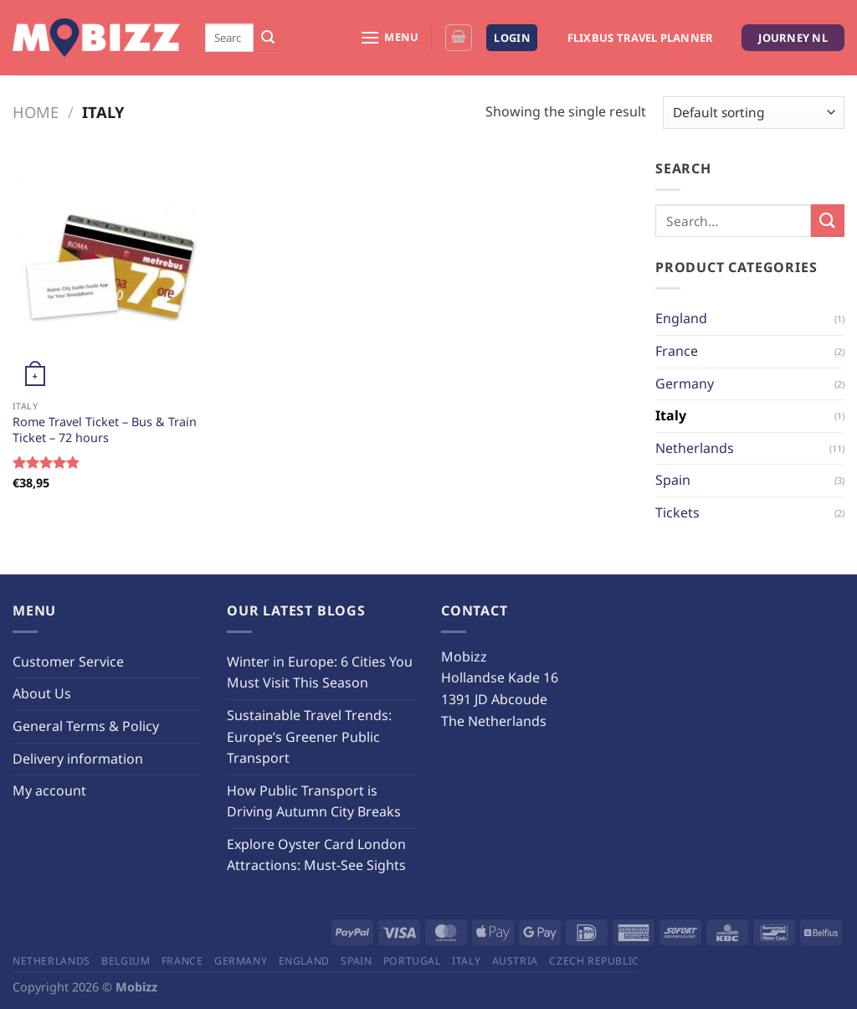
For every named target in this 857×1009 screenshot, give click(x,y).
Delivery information (78, 758)
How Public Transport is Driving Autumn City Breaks (314, 801)
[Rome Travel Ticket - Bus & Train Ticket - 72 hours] (110, 275)
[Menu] (389, 37)
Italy (670, 415)
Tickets (677, 512)
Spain (672, 480)
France (676, 351)
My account (49, 790)
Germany (684, 383)
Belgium (125, 961)
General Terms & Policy (86, 726)
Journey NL (793, 37)
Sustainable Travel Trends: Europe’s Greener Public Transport (309, 736)
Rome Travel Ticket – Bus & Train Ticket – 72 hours (105, 429)
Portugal (412, 961)
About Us (42, 693)
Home (36, 111)
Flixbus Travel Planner (640, 37)
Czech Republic (594, 961)
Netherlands (694, 448)
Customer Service (68, 661)
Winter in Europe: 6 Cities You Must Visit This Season (320, 672)
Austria (515, 961)
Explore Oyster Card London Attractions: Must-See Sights (316, 855)
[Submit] (268, 37)
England (681, 318)
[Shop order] (753, 112)
